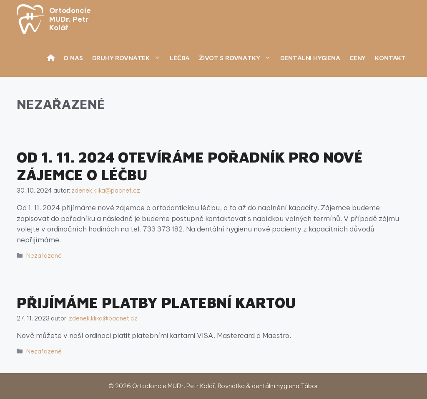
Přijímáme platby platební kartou (156, 302)
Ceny (357, 57)
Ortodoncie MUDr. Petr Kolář (69, 19)
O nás (73, 57)
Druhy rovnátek (129, 57)
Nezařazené (44, 255)
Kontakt (390, 57)
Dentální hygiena (310, 57)
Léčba (180, 57)
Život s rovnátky (237, 57)
